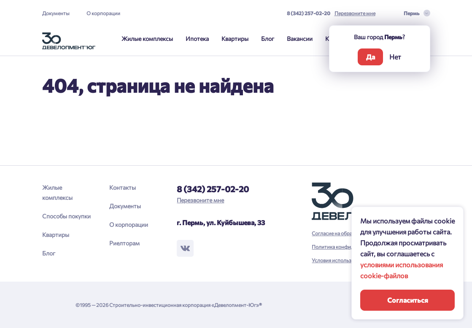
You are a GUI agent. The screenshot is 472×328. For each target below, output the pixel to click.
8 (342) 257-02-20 (308, 13)
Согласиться (407, 300)
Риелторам (124, 243)
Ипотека (197, 38)
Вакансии (300, 38)
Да (370, 57)
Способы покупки (66, 216)
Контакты (122, 187)
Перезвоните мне (354, 13)
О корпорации (103, 13)
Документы (56, 13)
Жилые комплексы (147, 38)
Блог (267, 38)
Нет (395, 57)
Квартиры (234, 38)
